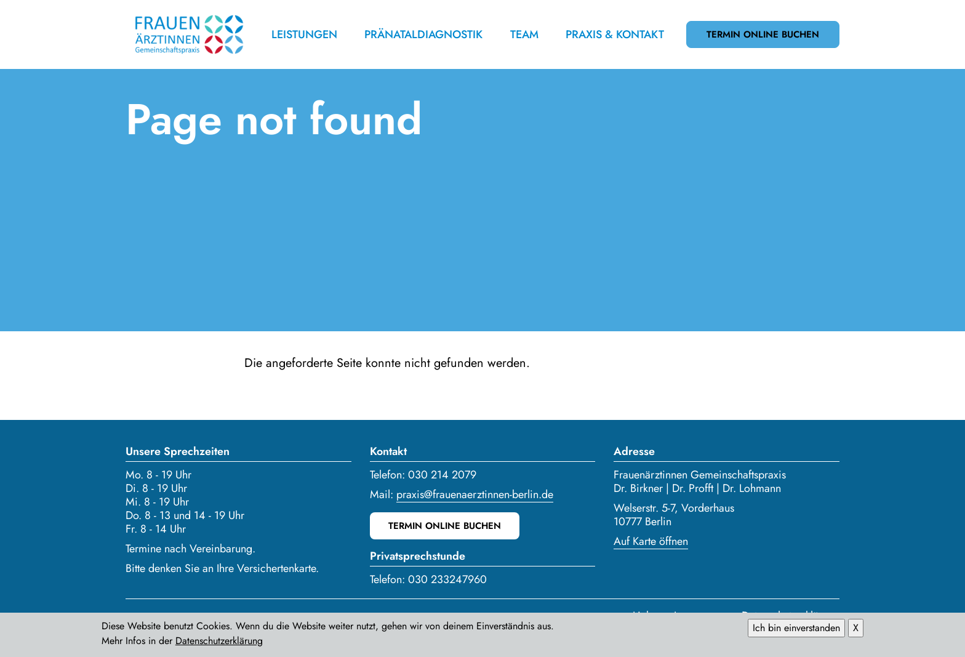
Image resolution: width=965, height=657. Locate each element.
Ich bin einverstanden (796, 630)
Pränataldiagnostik (423, 34)
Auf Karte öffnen (651, 541)
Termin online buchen (763, 34)
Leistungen (304, 34)
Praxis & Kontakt (615, 34)
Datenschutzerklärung (219, 642)
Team (524, 34)
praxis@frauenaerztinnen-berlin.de (474, 494)
